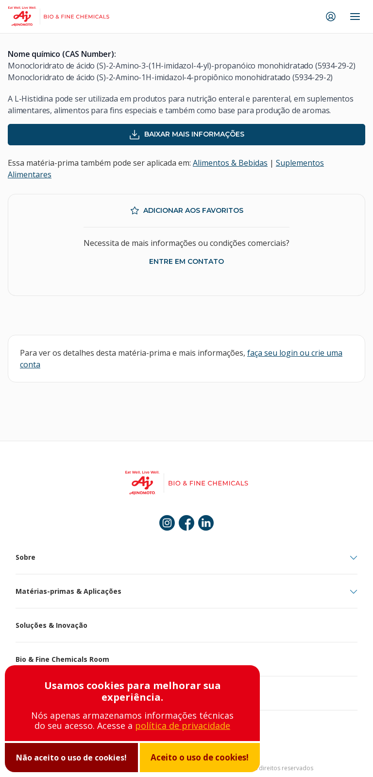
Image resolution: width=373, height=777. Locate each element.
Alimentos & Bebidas (230, 162)
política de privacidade (182, 725)
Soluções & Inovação (51, 625)
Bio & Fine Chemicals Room (62, 659)
